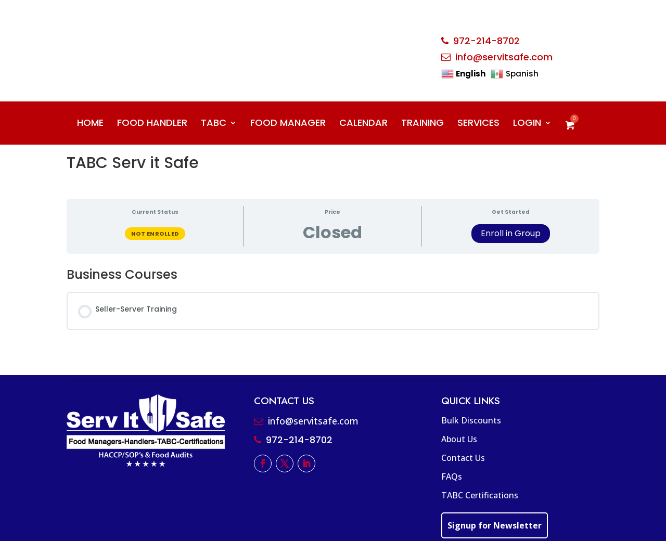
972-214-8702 (486, 40)
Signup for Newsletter (494, 525)
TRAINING (422, 124)
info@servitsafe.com (504, 56)
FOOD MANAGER (288, 124)
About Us (459, 439)
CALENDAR (363, 124)
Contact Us (463, 457)
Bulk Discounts (471, 420)
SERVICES (478, 124)
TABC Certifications (479, 495)
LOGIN (527, 124)
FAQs (451, 476)
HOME (90, 124)
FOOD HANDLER (152, 124)
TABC (213, 124)
